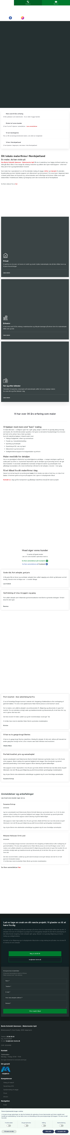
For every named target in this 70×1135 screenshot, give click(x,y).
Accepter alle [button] (62, 1131)
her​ (19, 867)
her (16, 184)
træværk (53, 171)
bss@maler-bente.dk (13, 1041)
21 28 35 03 (10, 1036)
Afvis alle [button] (48, 1131)
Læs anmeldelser (32, 126)
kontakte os (26, 213)
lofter (46, 171)
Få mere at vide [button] (9, 1131)
